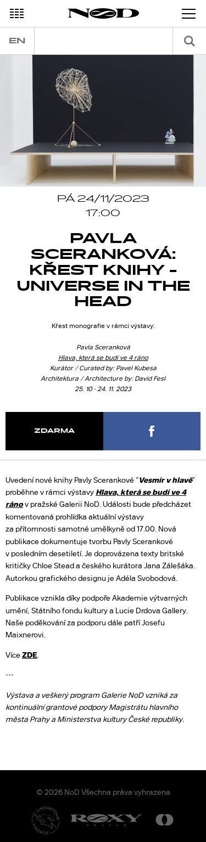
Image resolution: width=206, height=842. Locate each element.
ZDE (29, 655)
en (17, 41)
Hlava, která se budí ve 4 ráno (103, 357)
